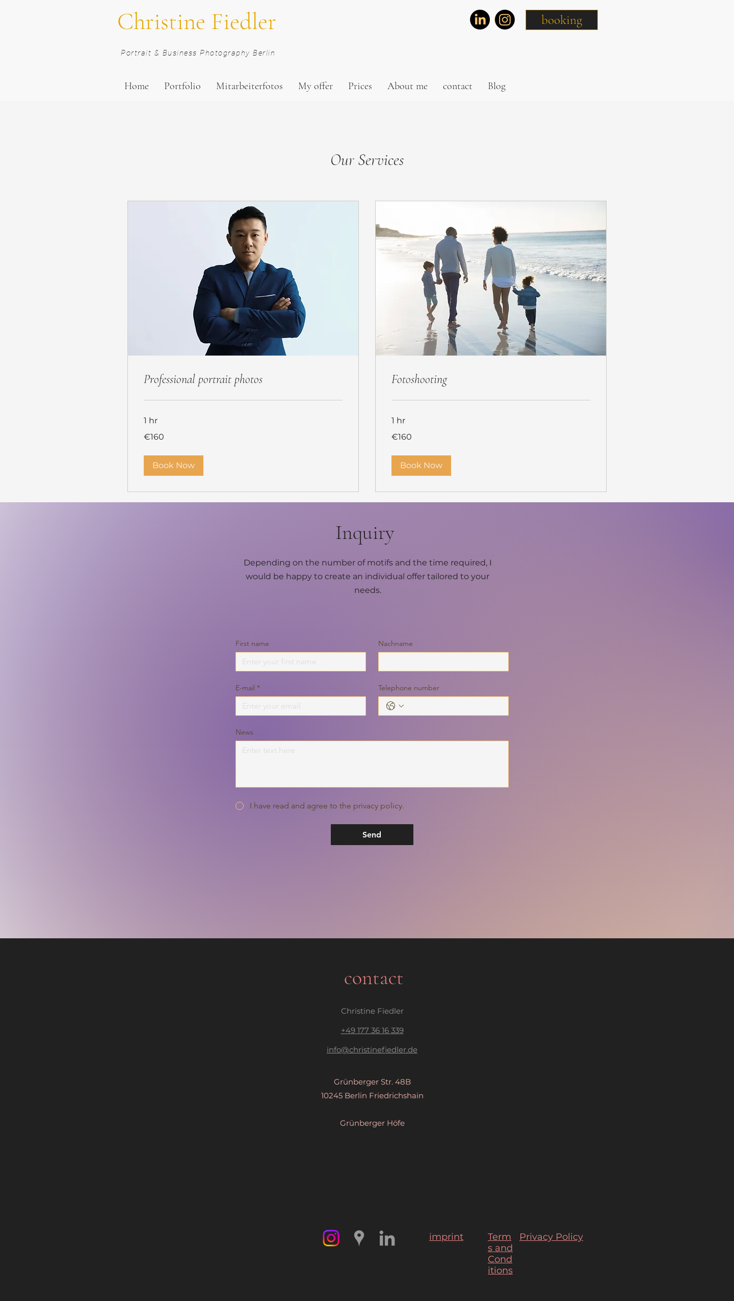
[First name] (297, 662)
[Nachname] (440, 662)
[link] (243, 379)
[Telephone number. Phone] (453, 706)
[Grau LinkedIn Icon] (387, 1238)
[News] (372, 764)
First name (252, 643)
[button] (562, 20)
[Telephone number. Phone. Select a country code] (395, 706)
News (244, 732)
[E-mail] (297, 706)
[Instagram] (505, 20)
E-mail (247, 688)
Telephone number (408, 688)
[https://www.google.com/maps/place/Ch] (359, 1238)
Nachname (395, 643)
